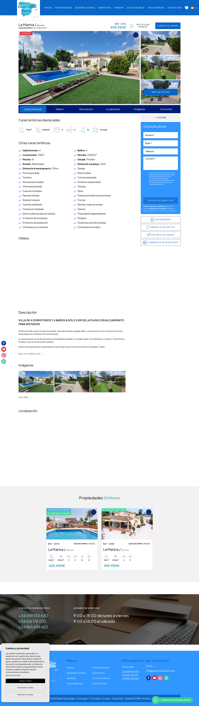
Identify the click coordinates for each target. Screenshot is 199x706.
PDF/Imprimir (161, 220)
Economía (166, 109)
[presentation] (156, 191)
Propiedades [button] (63, 7)
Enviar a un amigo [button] (160, 235)
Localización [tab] (113, 109)
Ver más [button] (25, 397)
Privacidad (94, 698)
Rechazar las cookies (25, 694)
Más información (31, 354)
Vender (119, 7)
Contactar (175, 7)
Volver (160, 117)
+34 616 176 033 (32, 621)
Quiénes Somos (85, 7)
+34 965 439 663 (33, 627)
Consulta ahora (167, 26)
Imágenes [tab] (139, 109)
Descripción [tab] (86, 109)
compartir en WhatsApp (160, 242)
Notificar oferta (139, 25)
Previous (21, 67)
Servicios (104, 7)
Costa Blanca (136, 7)
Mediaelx (146, 698)
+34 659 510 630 (33, 615)
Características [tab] (33, 109)
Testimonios (156, 7)
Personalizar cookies (25, 687)
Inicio (48, 7)
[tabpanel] (72, 539)
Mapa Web (118, 698)
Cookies (106, 698)
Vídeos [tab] (60, 109)
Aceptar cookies (25, 681)
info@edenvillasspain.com (160, 670)
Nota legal (82, 698)
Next (137, 67)
